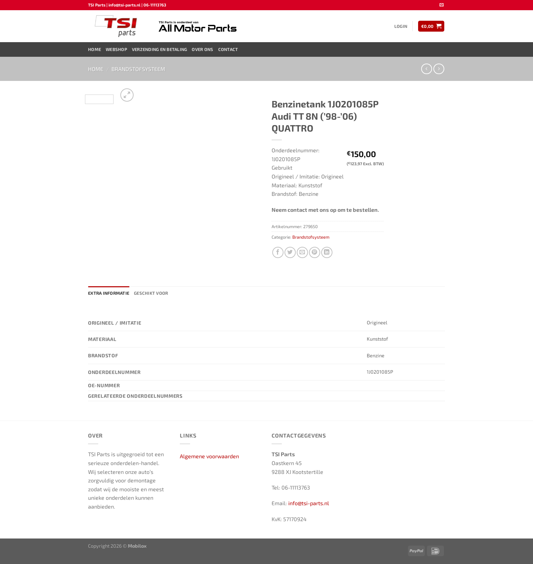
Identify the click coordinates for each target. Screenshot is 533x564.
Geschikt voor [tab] (151, 293)
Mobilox (137, 546)
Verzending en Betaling (159, 49)
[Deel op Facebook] (277, 252)
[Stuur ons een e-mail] (442, 5)
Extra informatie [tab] (108, 293)
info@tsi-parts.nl (308, 503)
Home (94, 49)
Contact (228, 49)
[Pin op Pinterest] (314, 252)
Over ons (202, 49)
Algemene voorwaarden (209, 456)
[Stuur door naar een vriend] (302, 252)
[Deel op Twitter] (290, 252)
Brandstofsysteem (138, 69)
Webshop (116, 49)
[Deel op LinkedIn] (326, 252)
